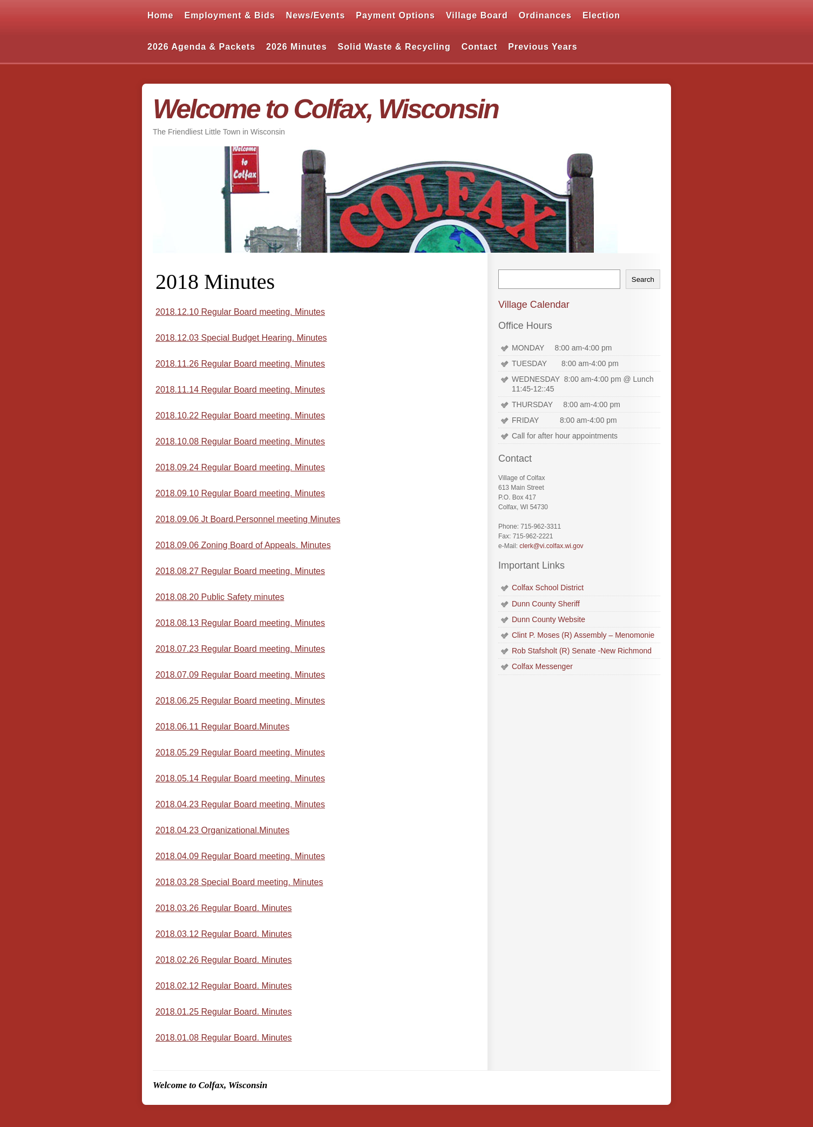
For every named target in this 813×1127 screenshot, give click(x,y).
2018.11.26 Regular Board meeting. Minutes (240, 363)
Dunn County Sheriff (546, 603)
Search (643, 279)
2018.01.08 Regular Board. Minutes (223, 1037)
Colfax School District (548, 587)
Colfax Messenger (542, 666)
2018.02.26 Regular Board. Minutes (223, 959)
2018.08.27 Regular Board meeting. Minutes (240, 571)
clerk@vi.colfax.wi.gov (551, 546)
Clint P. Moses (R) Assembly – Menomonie (583, 635)
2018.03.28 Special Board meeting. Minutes (239, 882)
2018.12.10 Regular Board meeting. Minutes (240, 311)
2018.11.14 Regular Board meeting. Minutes (240, 389)
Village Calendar (534, 304)
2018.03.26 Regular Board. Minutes (223, 908)
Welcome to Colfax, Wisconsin (325, 109)
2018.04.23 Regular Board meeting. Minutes (240, 804)
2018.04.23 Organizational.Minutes (222, 830)
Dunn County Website (548, 619)
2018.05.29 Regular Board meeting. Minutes (240, 752)
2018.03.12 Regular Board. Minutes (223, 934)
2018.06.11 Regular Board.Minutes (222, 726)
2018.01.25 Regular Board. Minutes (223, 1011)
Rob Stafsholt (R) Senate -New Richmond (582, 650)
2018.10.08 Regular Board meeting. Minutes (240, 441)
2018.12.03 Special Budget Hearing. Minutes (241, 337)
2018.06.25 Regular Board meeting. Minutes (240, 700)
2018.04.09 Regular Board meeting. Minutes (240, 856)
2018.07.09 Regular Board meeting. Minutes (240, 674)
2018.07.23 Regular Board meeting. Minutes (240, 648)
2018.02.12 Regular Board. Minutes (223, 985)
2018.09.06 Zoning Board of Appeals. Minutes (243, 545)
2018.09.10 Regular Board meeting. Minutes (240, 493)
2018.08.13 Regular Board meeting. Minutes (240, 622)
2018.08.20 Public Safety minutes (219, 597)
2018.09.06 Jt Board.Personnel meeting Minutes (247, 519)
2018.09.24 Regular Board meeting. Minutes (240, 467)
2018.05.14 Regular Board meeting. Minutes (240, 778)
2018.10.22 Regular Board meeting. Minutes (240, 415)
